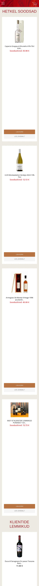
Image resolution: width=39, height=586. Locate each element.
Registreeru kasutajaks (20, 557)
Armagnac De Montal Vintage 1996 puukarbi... (19, 152)
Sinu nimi (7, 499)
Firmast (20, 546)
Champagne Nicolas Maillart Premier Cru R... (19, 366)
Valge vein (20, 537)
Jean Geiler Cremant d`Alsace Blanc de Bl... (19, 419)
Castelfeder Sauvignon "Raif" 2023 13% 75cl (19, 314)
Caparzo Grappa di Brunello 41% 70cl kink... (19, 47)
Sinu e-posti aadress (10, 506)
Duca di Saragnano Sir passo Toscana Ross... (19, 261)
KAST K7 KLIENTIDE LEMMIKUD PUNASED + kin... (19, 197)
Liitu (19, 513)
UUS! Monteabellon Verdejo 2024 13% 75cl (19, 100)
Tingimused (20, 528)
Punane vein (20, 535)
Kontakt (20, 550)
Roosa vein (20, 539)
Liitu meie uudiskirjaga (20, 559)
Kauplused (20, 548)
